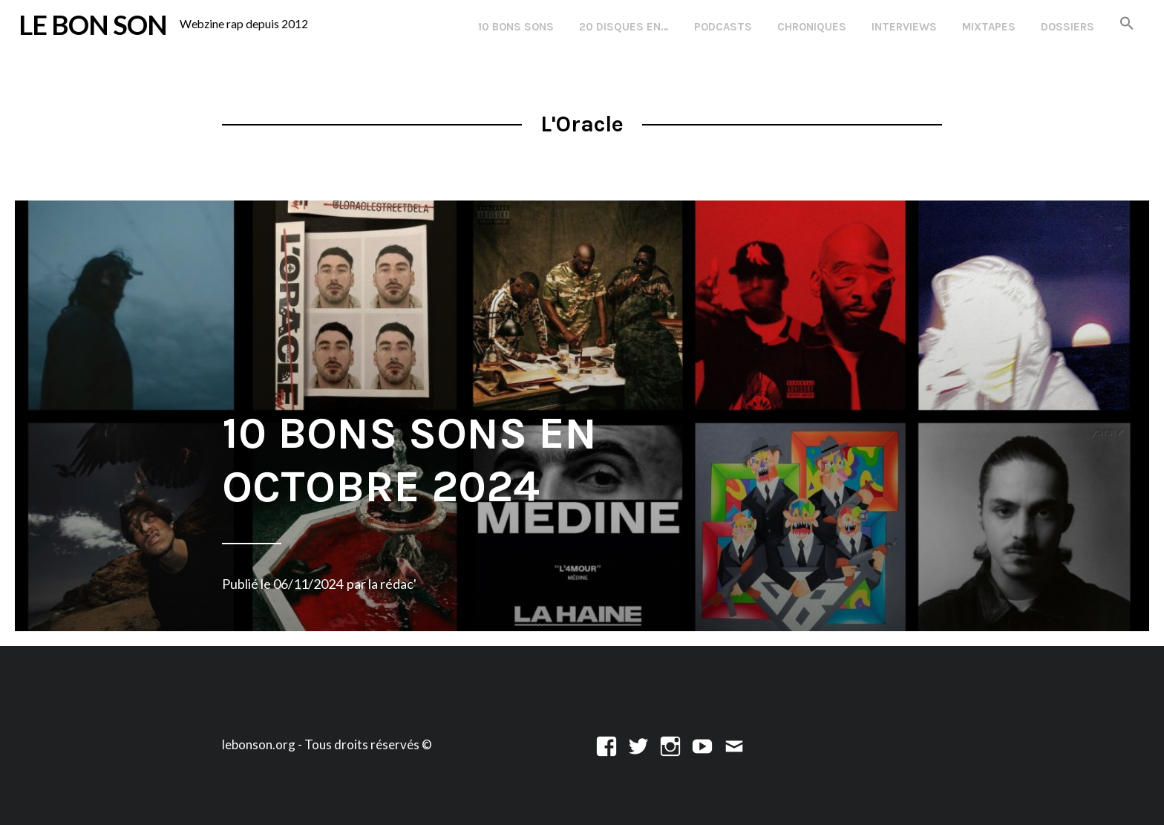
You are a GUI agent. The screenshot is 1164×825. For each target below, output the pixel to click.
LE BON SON (93, 24)
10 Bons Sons (516, 26)
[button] (1126, 24)
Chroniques (811, 26)
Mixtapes (989, 26)
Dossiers (1067, 26)
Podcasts (723, 26)
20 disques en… (624, 26)
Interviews (904, 26)
